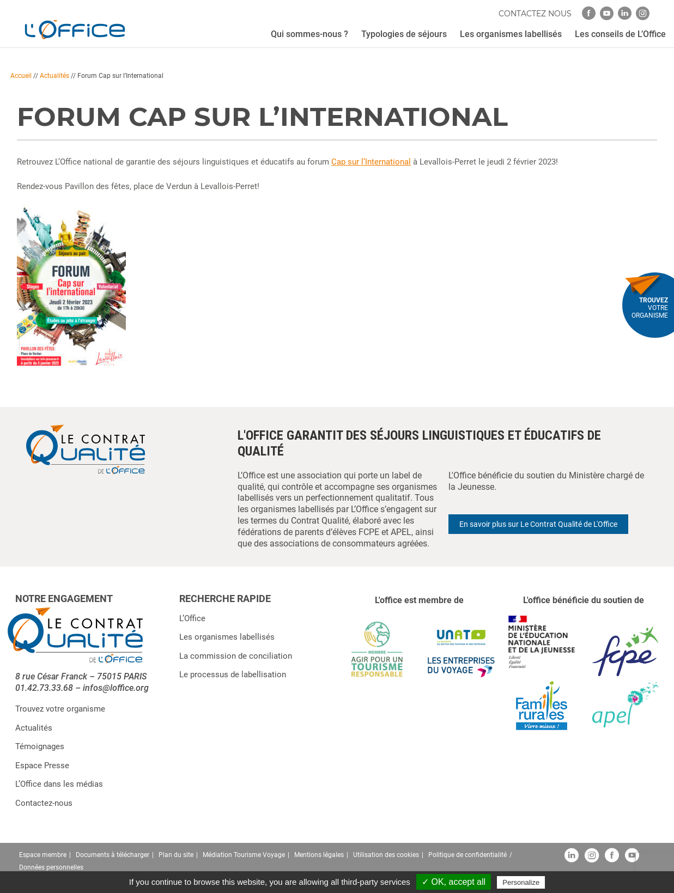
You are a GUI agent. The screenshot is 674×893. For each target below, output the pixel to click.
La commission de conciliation (235, 656)
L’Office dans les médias (59, 784)
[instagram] (642, 13)
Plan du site (176, 855)
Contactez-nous (43, 803)
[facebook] (589, 13)
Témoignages (39, 746)
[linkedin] (625, 13)
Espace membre (42, 855)
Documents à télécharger (112, 855)
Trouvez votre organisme (60, 709)
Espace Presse (42, 765)
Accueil (21, 76)
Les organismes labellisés (227, 637)
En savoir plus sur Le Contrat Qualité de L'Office (538, 524)
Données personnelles (51, 867)
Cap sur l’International (371, 162)
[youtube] (607, 13)
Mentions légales (319, 855)
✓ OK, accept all (453, 881)
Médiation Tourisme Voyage (244, 855)
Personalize (520, 882)
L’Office (192, 618)
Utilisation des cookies (386, 855)
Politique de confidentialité (467, 855)
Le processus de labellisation (232, 674)
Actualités (54, 76)
